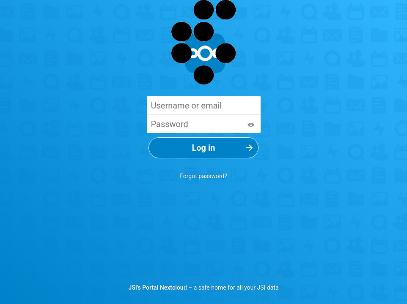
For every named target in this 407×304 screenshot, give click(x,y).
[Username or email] (204, 105)
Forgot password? (203, 176)
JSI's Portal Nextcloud (157, 287)
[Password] (204, 123)
